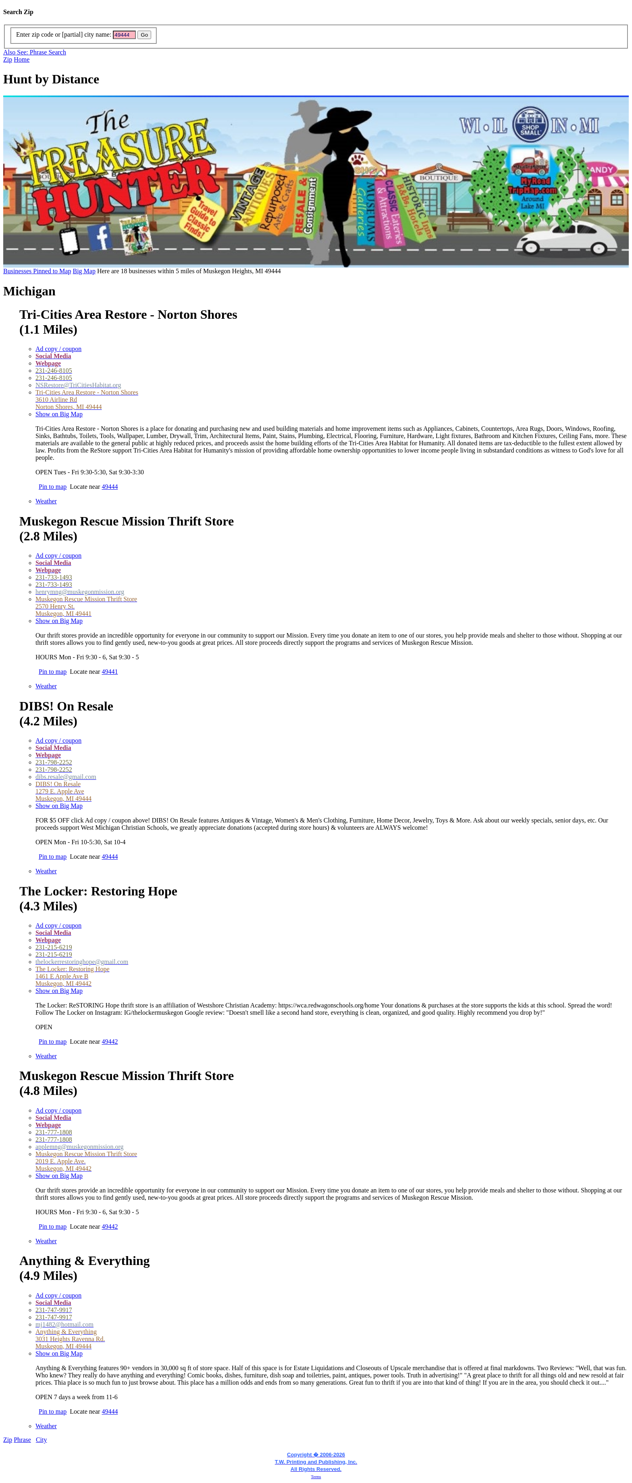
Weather (46, 501)
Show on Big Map (59, 414)
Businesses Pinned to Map (37, 271)
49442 (110, 1041)
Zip (7, 59)
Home (21, 59)
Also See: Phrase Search (34, 52)
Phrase (22, 1439)
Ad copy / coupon (58, 348)
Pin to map (53, 486)
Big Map (84, 271)
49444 (110, 486)
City (41, 1439)
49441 (110, 671)
